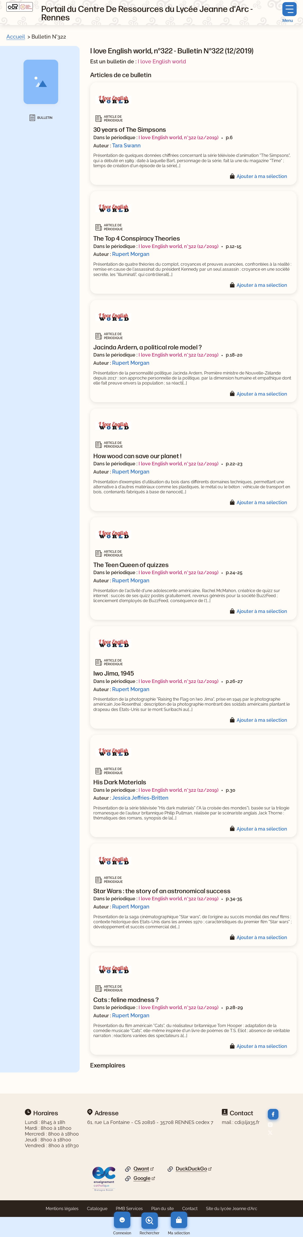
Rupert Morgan (130, 254)
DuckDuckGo (191, 1168)
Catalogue (97, 1208)
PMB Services (129, 1208)
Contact (190, 1208)
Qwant (141, 1168)
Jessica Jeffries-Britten (140, 798)
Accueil (15, 37)
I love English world (162, 61)
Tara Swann (126, 145)
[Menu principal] (289, 12)
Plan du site (162, 1208)
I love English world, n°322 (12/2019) (178, 137)
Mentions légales (62, 1208)
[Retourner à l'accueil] (19, 7)
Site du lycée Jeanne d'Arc (231, 1208)
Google (142, 1178)
